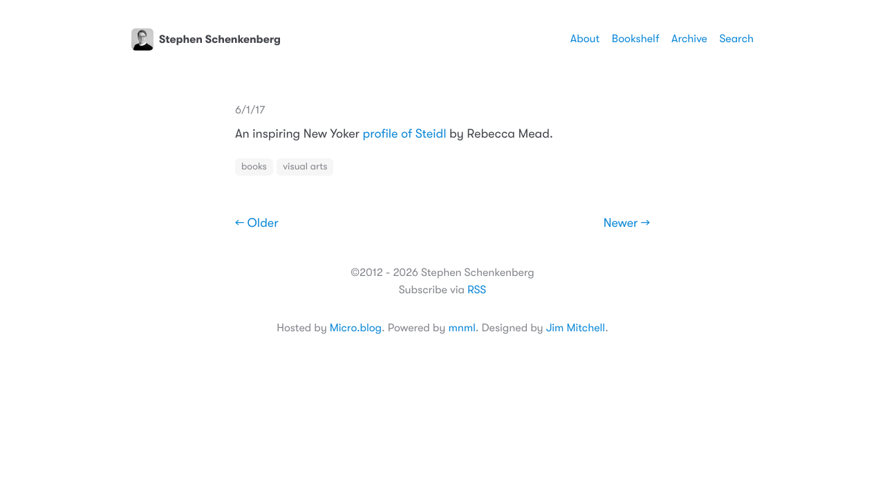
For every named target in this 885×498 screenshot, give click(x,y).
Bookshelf (636, 39)
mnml (461, 328)
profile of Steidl (405, 134)
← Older (257, 223)
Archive (689, 39)
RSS (476, 290)
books (254, 166)
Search (736, 39)
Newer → (627, 223)
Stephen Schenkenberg (206, 39)
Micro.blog (356, 328)
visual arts (305, 166)
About (584, 39)
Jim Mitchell (575, 328)
